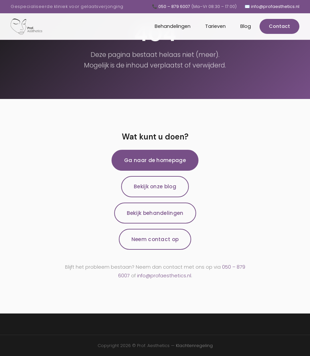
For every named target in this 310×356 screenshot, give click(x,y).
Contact (279, 26)
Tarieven (215, 26)
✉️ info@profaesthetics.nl (272, 6)
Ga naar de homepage (155, 160)
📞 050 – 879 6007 (194, 6)
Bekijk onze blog (155, 186)
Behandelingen (173, 26)
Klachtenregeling (194, 345)
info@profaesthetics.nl (164, 275)
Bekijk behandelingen (155, 213)
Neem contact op (155, 239)
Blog (245, 26)
